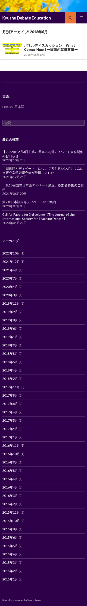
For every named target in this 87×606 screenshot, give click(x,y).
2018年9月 (10, 345)
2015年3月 (10, 562)
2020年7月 (10, 278)
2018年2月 (10, 379)
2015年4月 (10, 554)
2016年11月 (11, 445)
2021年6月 (10, 270)
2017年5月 (10, 420)
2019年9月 (10, 312)
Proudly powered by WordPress (22, 600)
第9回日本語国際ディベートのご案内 (29, 202)
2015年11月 (11, 512)
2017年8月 (10, 404)
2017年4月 (10, 429)
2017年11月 (11, 387)
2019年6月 (10, 328)
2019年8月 (10, 320)
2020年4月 (10, 287)
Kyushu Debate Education (26, 17)
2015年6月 (10, 537)
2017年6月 (10, 412)
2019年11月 (11, 303)
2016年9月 (10, 462)
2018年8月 (10, 353)
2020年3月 (10, 295)
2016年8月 (10, 470)
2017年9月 (10, 395)
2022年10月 (11, 253)
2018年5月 (10, 362)
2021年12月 (11, 262)
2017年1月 (10, 437)
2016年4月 (10, 487)
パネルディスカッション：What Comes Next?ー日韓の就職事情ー (51, 47)
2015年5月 (10, 546)
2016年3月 (10, 496)
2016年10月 (11, 454)
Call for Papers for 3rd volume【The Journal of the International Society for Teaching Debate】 (38, 216)
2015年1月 (10, 579)
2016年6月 (10, 479)
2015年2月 (10, 571)
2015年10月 (11, 521)
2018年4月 (10, 370)
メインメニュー (81, 17)
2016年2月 (10, 504)
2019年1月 (10, 337)
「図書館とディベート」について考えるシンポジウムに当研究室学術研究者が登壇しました (42, 170)
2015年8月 (10, 529)
